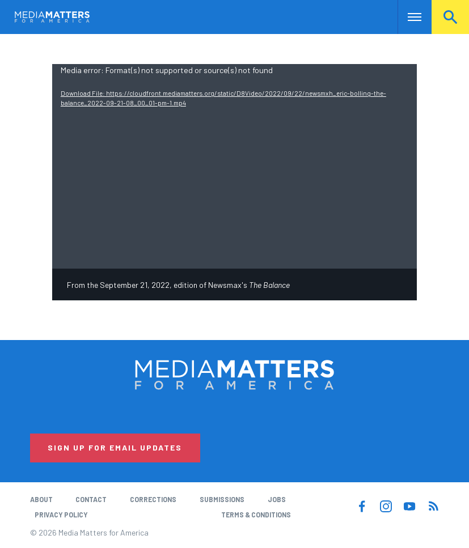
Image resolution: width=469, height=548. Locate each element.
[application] (234, 166)
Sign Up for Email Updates (115, 447)
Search (450, 17)
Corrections (153, 499)
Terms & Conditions (256, 515)
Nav (407, 17)
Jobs (277, 499)
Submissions (222, 499)
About (41, 499)
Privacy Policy (61, 515)
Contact (91, 499)
